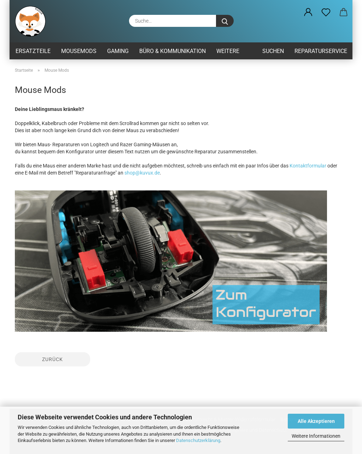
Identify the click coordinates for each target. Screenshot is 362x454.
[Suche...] (225, 21)
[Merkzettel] (326, 12)
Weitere (227, 51)
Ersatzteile (33, 51)
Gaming (118, 51)
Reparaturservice (320, 51)
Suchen (273, 51)
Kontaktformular (308, 166)
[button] (308, 12)
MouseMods (79, 51)
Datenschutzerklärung (198, 440)
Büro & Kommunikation (172, 51)
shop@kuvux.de (142, 173)
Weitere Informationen (316, 436)
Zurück (52, 359)
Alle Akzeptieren (316, 421)
